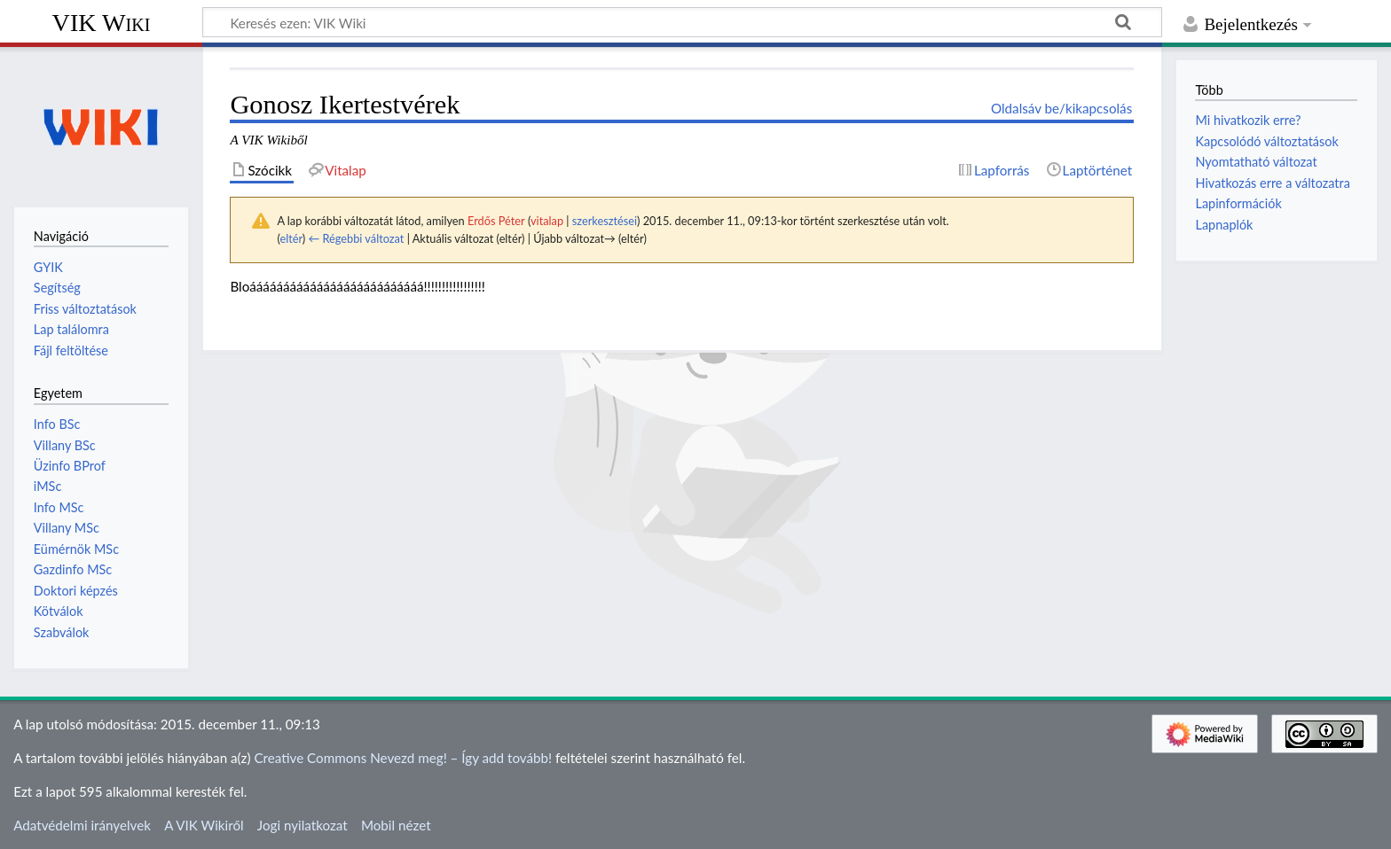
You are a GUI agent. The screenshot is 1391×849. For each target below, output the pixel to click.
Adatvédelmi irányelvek (82, 825)
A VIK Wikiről (203, 825)
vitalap (546, 221)
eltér (290, 238)
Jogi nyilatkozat (302, 825)
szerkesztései (604, 221)
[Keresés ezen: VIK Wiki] (682, 22)
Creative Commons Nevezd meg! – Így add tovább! (403, 758)
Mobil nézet (396, 825)
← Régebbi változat (356, 238)
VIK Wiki (101, 22)
